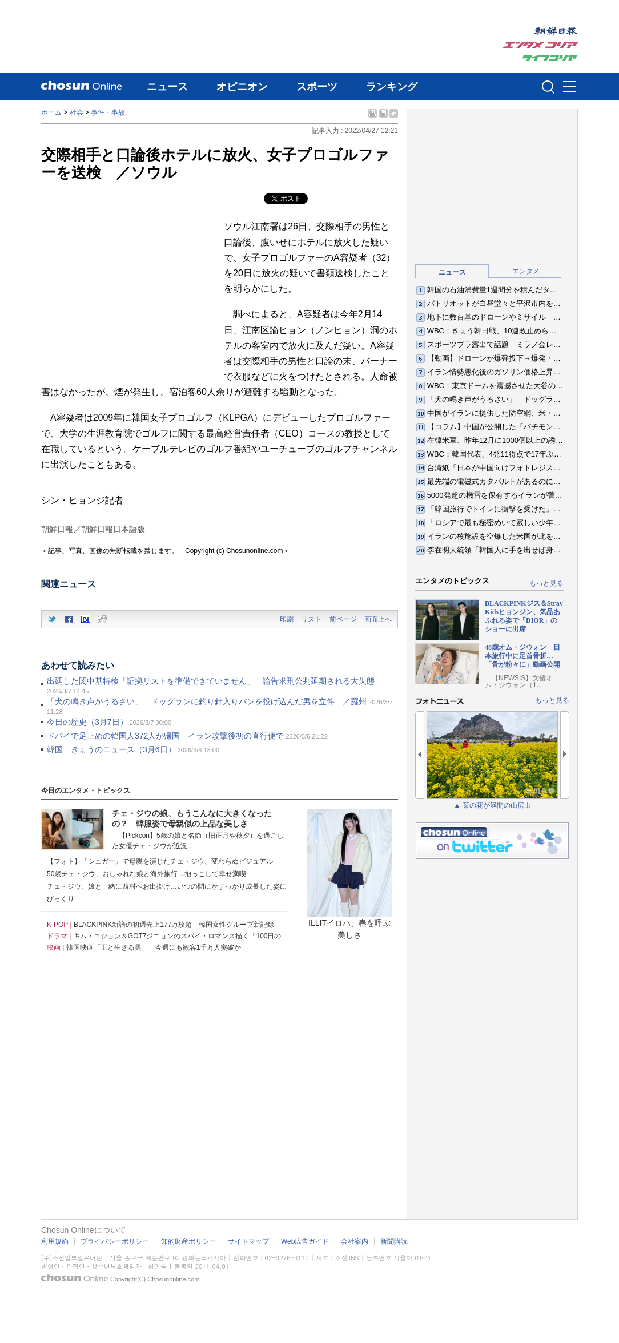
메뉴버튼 (569, 87)
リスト (311, 619)
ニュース (167, 86)
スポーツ (316, 86)
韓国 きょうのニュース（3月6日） (111, 749)
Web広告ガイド (305, 1241)
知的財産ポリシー (188, 1241)
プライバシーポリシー (115, 1241)
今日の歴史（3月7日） (87, 722)
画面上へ (378, 619)
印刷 (287, 619)
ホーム (51, 112)
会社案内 (354, 1241)
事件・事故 (108, 112)
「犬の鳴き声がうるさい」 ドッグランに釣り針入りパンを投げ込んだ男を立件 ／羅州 (207, 701)
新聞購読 (394, 1241)
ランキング (391, 86)
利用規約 (55, 1241)
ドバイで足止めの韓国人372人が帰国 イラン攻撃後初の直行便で (165, 735)
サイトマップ (248, 1241)
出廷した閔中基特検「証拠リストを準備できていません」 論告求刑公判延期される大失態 (211, 680)
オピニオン (242, 86)
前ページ (343, 619)
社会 (76, 112)
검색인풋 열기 (548, 86)
